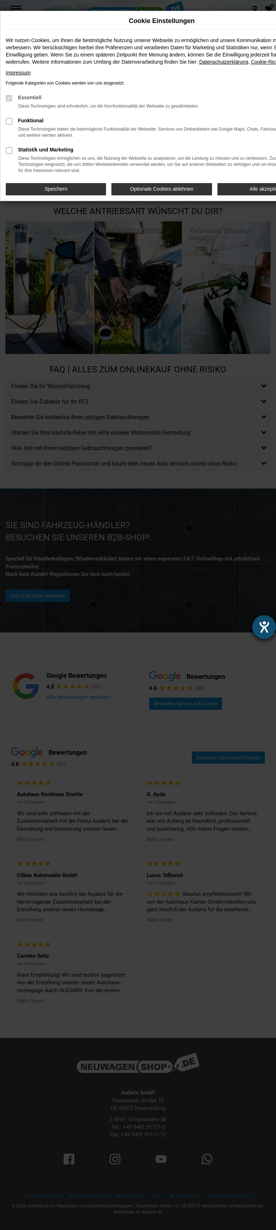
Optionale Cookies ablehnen (161, 189)
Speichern (56, 189)
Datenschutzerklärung (223, 62)
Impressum (18, 73)
